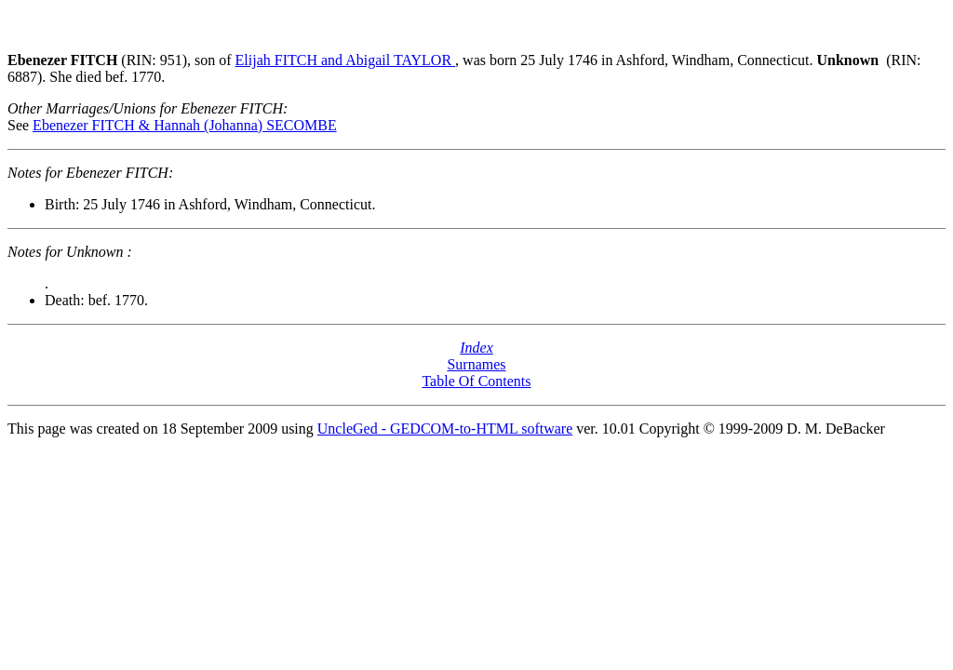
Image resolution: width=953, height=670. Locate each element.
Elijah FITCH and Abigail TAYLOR (345, 60)
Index (476, 347)
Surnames (476, 364)
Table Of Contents (476, 381)
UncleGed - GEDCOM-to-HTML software (444, 428)
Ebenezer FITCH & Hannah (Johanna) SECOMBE (185, 125)
